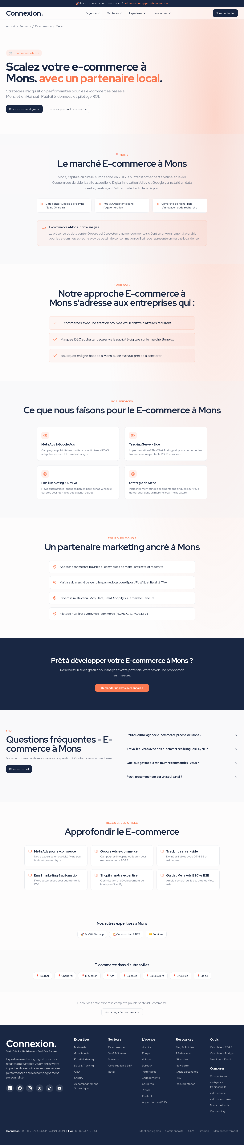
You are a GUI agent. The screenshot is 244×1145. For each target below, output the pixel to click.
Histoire (147, 1047)
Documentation (185, 1084)
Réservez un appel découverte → (147, 3)
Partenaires (149, 1071)
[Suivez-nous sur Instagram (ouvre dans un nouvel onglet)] (30, 1088)
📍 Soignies (130, 976)
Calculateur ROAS (221, 1047)
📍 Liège (202, 976)
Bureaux (147, 1065)
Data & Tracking (84, 1065)
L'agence (92, 13)
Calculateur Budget (222, 1053)
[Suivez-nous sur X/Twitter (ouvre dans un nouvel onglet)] (39, 1088)
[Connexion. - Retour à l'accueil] (31, 1045)
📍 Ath (110, 976)
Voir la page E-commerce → (122, 1012)
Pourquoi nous (218, 1076)
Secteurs (114, 13)
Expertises (137, 13)
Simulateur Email (220, 1059)
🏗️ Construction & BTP (126, 934)
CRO (77, 1071)
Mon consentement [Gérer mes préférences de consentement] (226, 1131)
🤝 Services (156, 934)
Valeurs (146, 1059)
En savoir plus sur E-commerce (68, 109)
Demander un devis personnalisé (122, 688)
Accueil (10, 26)
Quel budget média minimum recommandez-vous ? (182, 763)
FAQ (178, 1077)
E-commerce (43, 26)
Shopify (78, 1077)
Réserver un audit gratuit (24, 109)
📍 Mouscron (89, 976)
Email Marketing (84, 1059)
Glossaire (182, 1059)
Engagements (151, 1077)
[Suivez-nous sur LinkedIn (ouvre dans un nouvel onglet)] (10, 1088)
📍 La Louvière (155, 976)
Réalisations (183, 1053)
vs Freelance (218, 1093)
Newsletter (183, 1065)
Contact (147, 1096)
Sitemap (204, 1131)
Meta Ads (80, 1047)
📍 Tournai (42, 976)
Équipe (146, 1053)
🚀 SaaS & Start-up (92, 934)
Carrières (148, 1084)
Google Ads (81, 1053)
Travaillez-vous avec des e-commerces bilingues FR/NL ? (182, 749)
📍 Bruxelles (180, 976)
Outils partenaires (187, 1071)
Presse (146, 1090)
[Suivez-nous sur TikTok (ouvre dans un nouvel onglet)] (49, 1088)
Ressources (162, 13)
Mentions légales (150, 1131)
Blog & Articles (185, 1047)
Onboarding (217, 1111)
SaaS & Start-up (117, 1053)
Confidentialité (174, 1131)
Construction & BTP (120, 1065)
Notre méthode (219, 1105)
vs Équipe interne (220, 1099)
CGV (191, 1131)
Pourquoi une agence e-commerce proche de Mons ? (182, 735)
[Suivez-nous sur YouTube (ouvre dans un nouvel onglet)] (59, 1088)
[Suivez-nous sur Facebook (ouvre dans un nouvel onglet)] (20, 1088)
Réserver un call (19, 769)
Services (113, 1059)
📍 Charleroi (65, 976)
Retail (111, 1071)
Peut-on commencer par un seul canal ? (182, 777)
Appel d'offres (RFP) (154, 1102)
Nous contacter (225, 13)
